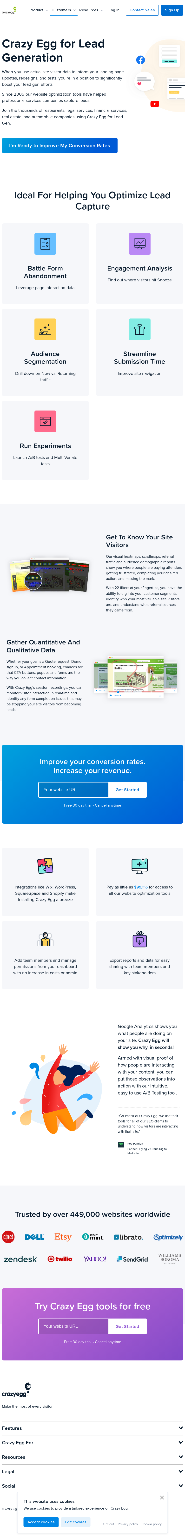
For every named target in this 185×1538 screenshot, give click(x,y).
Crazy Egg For (92, 1442)
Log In (114, 10)
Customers (64, 10)
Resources (91, 10)
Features (92, 1428)
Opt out (108, 1524)
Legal (92, 1471)
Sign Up (172, 10)
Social (92, 1486)
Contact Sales (142, 10)
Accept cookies (41, 1522)
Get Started (127, 790)
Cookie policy (152, 1524)
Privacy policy (128, 1524)
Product (38, 10)
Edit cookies (75, 1522)
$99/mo (141, 887)
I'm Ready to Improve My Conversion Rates (59, 145)
